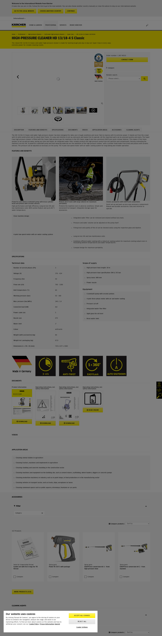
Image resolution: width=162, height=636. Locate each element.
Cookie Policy (34, 624)
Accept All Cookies (82, 615)
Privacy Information (47, 624)
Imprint (57, 624)
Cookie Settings (82, 627)
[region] (51, 621)
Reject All (82, 621)
